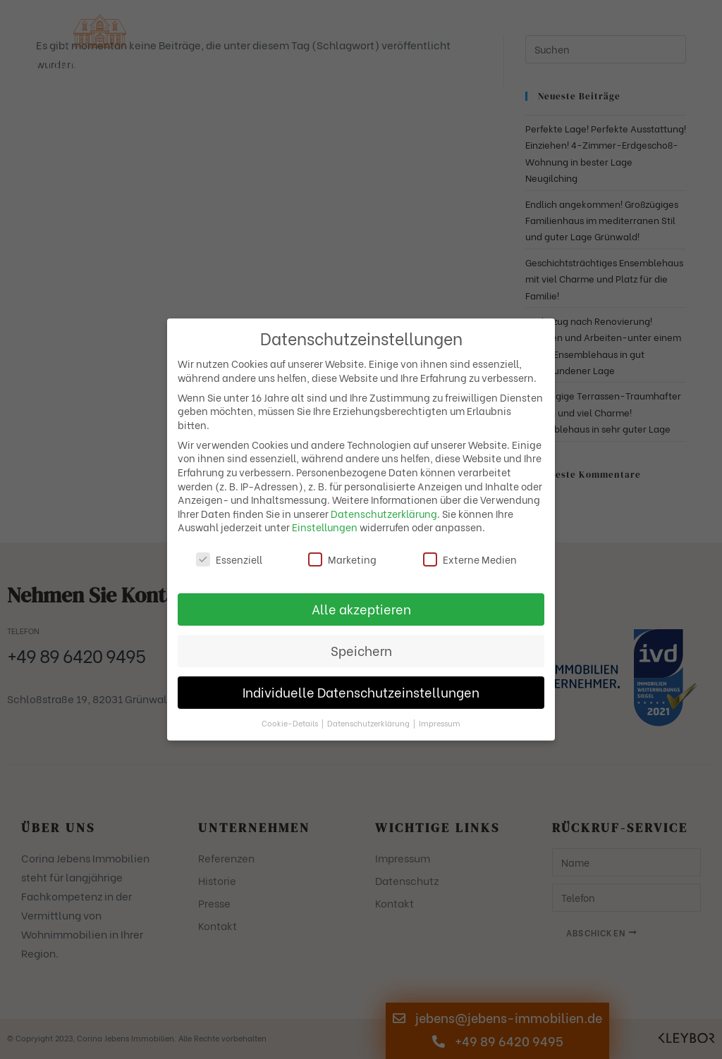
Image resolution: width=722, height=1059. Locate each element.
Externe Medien (470, 559)
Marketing (342, 559)
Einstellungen (324, 526)
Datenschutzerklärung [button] (369, 723)
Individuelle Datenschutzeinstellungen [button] (361, 692)
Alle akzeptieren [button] (361, 609)
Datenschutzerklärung (384, 513)
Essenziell (229, 559)
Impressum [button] (439, 723)
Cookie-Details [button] (291, 723)
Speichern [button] (361, 650)
